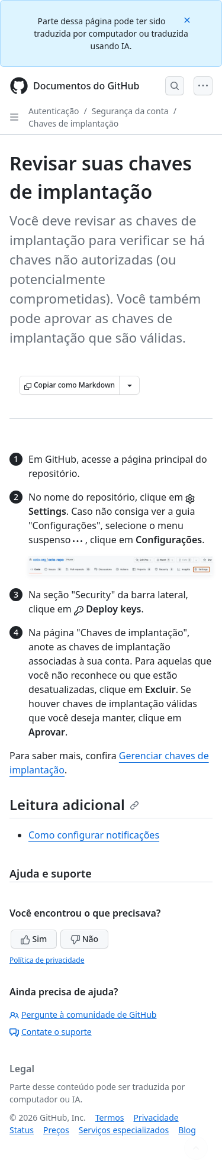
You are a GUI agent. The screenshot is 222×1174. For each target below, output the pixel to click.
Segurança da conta (130, 111)
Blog (187, 1130)
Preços (56, 1130)
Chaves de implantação (73, 123)
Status (21, 1130)
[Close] (188, 19)
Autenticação (53, 111)
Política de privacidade (46, 960)
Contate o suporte (50, 1031)
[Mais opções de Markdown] (130, 385)
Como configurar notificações (93, 834)
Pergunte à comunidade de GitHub (82, 1014)
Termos (109, 1117)
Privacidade (156, 1117)
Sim (34, 938)
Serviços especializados (124, 1130)
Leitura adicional (74, 804)
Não (84, 938)
